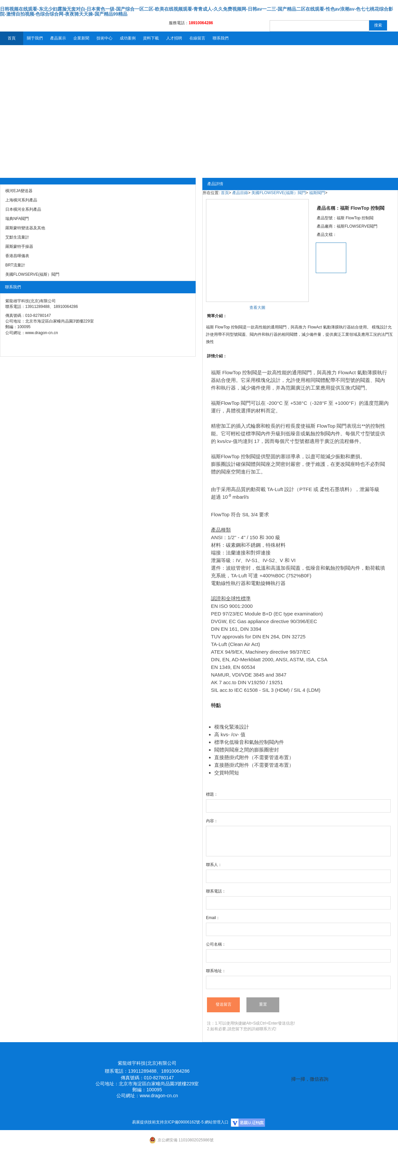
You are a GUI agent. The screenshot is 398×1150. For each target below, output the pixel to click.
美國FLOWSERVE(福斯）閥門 (278, 192)
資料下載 (151, 38)
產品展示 (58, 38)
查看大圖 (257, 307)
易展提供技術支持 (148, 1122)
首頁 (12, 38)
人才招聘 (174, 38)
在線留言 (197, 38)
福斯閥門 (317, 192)
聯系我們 (221, 38)
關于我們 (35, 38)
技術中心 (104, 38)
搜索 (378, 25)
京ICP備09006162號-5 (184, 1122)
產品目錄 (240, 192)
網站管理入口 (217, 1122)
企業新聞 (81, 38)
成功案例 (128, 38)
